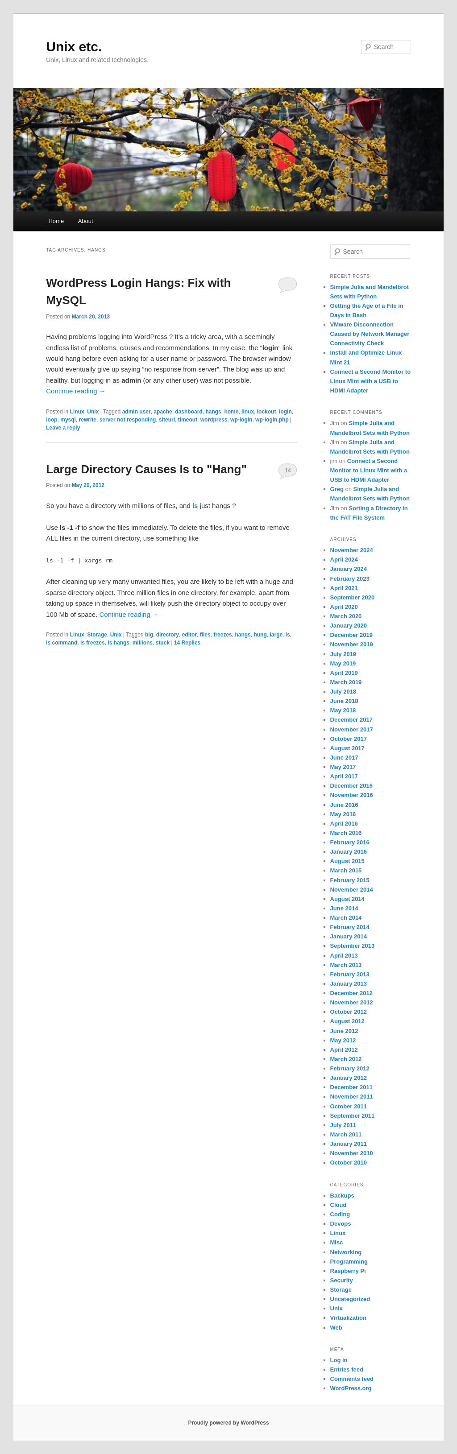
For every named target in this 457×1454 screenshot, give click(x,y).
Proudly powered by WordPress (228, 1423)
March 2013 (346, 965)
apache (163, 412)
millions (143, 643)
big (149, 635)
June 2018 (344, 701)
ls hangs (118, 643)
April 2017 (344, 776)
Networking (346, 1252)
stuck (163, 643)
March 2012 (346, 1059)
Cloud (338, 1205)
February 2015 (350, 880)
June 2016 (344, 804)
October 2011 (348, 1106)
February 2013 (350, 974)
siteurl (167, 420)
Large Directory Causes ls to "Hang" (146, 469)
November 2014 (351, 889)
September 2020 (352, 597)
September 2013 (352, 945)
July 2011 (343, 1125)
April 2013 (344, 955)
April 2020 (344, 606)
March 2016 (346, 833)
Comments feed (352, 1379)
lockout (266, 412)
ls (288, 635)
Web (336, 1327)
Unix (93, 412)
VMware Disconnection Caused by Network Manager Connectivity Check (370, 334)
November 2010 (351, 1153)
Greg (337, 489)
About (85, 221)
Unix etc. (74, 46)
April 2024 (344, 559)
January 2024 (348, 569)
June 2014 (344, 908)
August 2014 (347, 899)
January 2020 (348, 625)
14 (287, 470)
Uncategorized (350, 1299)
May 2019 (343, 663)
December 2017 (351, 719)
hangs (213, 412)
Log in (339, 1360)
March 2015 (346, 870)
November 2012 (351, 1002)
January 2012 (348, 1077)
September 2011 (352, 1115)
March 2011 (346, 1134)
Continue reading (75, 391)
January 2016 (348, 851)
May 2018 (343, 710)
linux (247, 412)
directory (167, 635)
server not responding (128, 420)
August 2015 (347, 861)
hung (259, 635)
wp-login (241, 420)
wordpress (214, 420)
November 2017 (351, 729)
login (285, 412)
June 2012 (344, 1031)
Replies (187, 643)
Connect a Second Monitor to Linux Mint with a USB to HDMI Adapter (370, 381)
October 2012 (348, 1011)
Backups (342, 1195)
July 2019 (343, 654)
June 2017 (344, 757)
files (205, 635)
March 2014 (346, 917)
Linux (77, 412)
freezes (222, 635)
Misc (336, 1242)
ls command (61, 643)
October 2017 (348, 738)
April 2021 (344, 588)
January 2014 (348, 936)
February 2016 (350, 842)
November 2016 (351, 795)
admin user (136, 412)
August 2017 (347, 748)
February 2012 (350, 1068)
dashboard (188, 412)
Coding (340, 1214)
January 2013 (348, 983)
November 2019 (351, 644)
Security (341, 1280)
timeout (187, 420)
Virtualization (348, 1317)
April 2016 (344, 823)
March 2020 (346, 616)
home (231, 412)
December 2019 (351, 635)
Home (56, 221)
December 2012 (351, 993)
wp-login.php (272, 420)
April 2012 (344, 1049)
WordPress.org (351, 1388)
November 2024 (351, 550)
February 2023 (350, 578)
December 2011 (351, 1087)
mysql (68, 420)
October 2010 (348, 1162)
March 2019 (346, 682)
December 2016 (351, 785)
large (276, 635)
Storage (97, 635)
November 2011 (351, 1096)
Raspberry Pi (348, 1271)
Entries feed (346, 1369)
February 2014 (350, 927)
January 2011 (348, 1143)
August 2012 (347, 1021)
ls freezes (92, 643)
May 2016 (343, 814)
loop (51, 420)
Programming (349, 1261)
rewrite (87, 420)
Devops (340, 1223)
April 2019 (344, 672)
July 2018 (343, 691)
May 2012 (343, 1040)
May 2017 (343, 767)
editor (189, 635)
